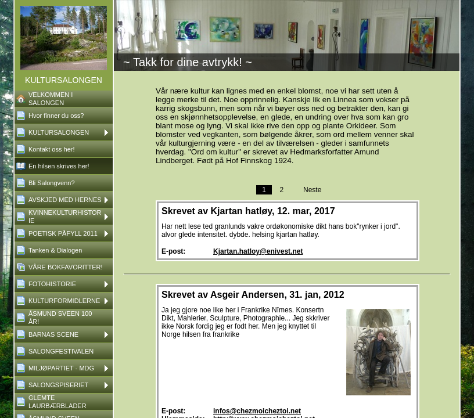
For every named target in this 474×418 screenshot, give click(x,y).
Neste (312, 190)
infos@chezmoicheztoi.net (257, 411)
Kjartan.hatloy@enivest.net (258, 251)
